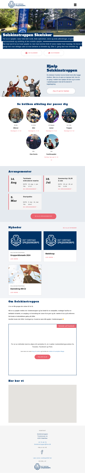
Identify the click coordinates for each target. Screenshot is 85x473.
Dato (25, 184)
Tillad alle (42, 357)
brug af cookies (36, 351)
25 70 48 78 (43, 442)
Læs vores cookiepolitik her (42, 458)
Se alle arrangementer (43, 216)
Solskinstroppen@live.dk (42, 444)
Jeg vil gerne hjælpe (61, 91)
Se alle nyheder (70, 228)
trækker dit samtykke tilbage (56, 351)
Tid (24, 186)
